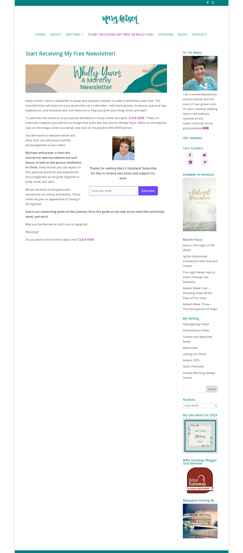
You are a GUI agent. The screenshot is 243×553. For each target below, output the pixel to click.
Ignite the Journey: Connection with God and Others (200, 253)
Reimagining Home (196, 317)
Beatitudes (190, 340)
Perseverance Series (196, 323)
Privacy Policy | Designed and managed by (138, 548)
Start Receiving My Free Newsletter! (120, 34)
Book (182, 34)
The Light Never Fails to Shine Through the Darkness (199, 269)
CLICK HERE (137, 118)
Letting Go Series (194, 346)
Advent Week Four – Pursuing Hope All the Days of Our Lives (197, 285)
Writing (73, 34)
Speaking (166, 34)
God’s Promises (193, 359)
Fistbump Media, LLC (184, 548)
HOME (40, 34)
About (55, 34)
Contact (199, 34)
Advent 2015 (191, 353)
